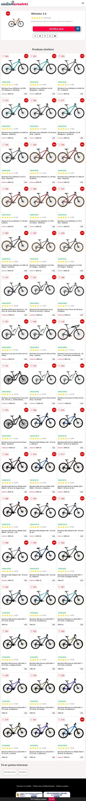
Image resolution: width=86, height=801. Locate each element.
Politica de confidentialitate (44, 786)
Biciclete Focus (10, 772)
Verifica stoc (64, 28)
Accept (51, 799)
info (25, 94)
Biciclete (22, 772)
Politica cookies (62, 786)
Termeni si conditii (24, 786)
